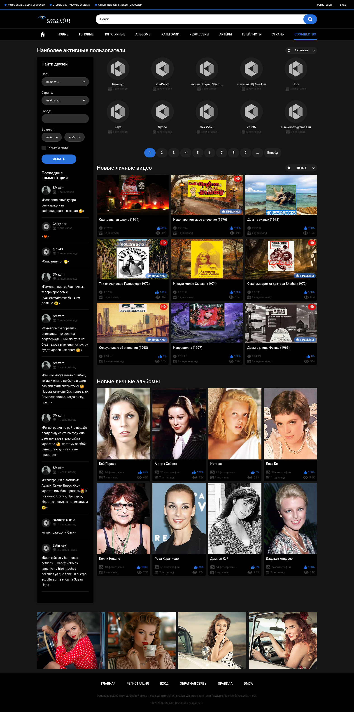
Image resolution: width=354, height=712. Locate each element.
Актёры (225, 34)
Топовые (86, 34)
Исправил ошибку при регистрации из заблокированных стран (62, 205)
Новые (63, 34)
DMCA (248, 683)
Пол (44, 74)
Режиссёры (199, 34)
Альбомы (143, 34)
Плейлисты (252, 34)
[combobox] (65, 81)
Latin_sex (59, 545)
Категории (170, 34)
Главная (42, 34)
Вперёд (272, 153)
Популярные (114, 34)
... (257, 153)
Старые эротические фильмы (72, 4)
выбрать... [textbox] (53, 82)
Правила (225, 683)
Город (46, 111)
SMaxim (58, 188)
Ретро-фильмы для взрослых (26, 4)
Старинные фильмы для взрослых (120, 4)
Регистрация (325, 4)
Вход (343, 4)
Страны (278, 34)
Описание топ (55, 261)
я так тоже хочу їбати (58, 532)
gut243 (58, 249)
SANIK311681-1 (64, 520)
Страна (47, 92)
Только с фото (57, 148)
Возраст (48, 129)
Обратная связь (193, 683)
